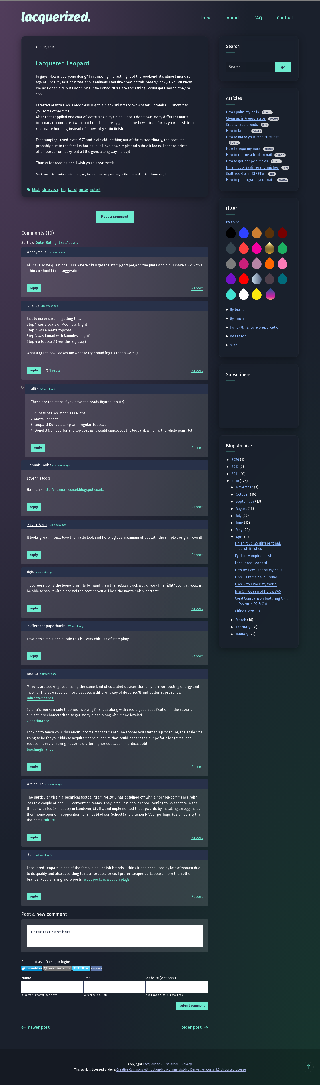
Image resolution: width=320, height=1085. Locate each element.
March (241, 620)
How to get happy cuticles (247, 161)
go (283, 67)
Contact (285, 18)
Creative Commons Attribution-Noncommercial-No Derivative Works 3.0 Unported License (181, 1069)
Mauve (257, 264)
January (242, 634)
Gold (269, 249)
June (240, 523)
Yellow (257, 295)
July (239, 516)
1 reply (54, 370)
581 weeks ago (48, 674)
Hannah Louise (39, 465)
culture (49, 820)
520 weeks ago (53, 784)
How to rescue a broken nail (249, 155)
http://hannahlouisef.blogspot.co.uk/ (74, 490)
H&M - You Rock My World (256, 584)
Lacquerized (151, 1064)
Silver (257, 279)
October (243, 494)
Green (282, 249)
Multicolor (270, 295)
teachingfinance (40, 749)
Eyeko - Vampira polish (253, 556)
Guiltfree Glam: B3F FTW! (245, 173)
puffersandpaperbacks (46, 626)
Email (88, 978)
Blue (244, 233)
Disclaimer (170, 1064)
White (244, 295)
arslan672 (35, 784)
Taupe (269, 279)
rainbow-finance (40, 698)
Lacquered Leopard (251, 563)
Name (26, 978)
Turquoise (231, 295)
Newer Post (35, 1027)
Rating (51, 242)
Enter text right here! (115, 936)
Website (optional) (161, 978)
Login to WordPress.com (57, 968)
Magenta (244, 264)
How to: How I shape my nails (258, 570)
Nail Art (95, 189)
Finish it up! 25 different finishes (252, 167)
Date (40, 242)
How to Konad (237, 131)
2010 (236, 481)
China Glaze (50, 189)
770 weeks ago (48, 389)
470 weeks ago (44, 855)
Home (205, 18)
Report (197, 288)
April (240, 537)
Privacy (187, 1064)
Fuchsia (257, 249)
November (245, 487)
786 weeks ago (56, 252)
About (233, 18)
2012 (236, 467)
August (242, 508)
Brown (269, 233)
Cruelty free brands (242, 124)
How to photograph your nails (250, 180)
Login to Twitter (81, 968)
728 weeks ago (44, 572)
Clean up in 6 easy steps (246, 118)
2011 (235, 474)
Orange (269, 264)
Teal (282, 279)
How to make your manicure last (252, 137)
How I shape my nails (243, 148)
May (239, 530)
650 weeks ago (76, 626)
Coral (244, 249)
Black (36, 189)
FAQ (258, 18)
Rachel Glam (37, 524)
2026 (236, 459)
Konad (72, 189)
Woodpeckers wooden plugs (107, 879)
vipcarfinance (38, 721)
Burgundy (282, 233)
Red (244, 279)
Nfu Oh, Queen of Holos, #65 (258, 591)
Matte (83, 189)
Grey (231, 264)
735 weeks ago (62, 465)
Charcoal (231, 249)
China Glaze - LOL (249, 611)
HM (63, 189)
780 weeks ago (49, 306)
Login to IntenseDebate (31, 968)
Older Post (194, 1027)
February (243, 627)
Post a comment (114, 217)
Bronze (257, 233)
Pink (282, 264)
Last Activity (68, 242)
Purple (231, 279)
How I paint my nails (242, 112)
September (245, 501)
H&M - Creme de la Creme (256, 577)
